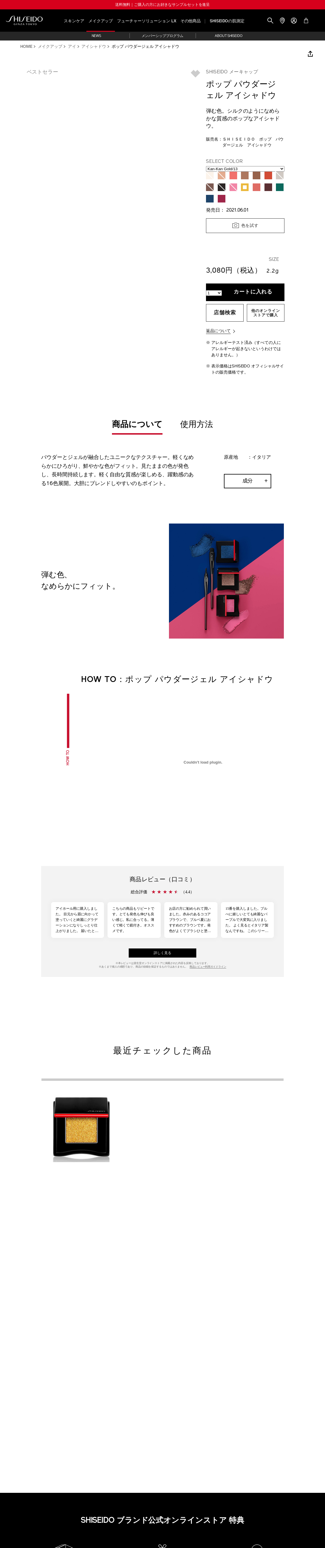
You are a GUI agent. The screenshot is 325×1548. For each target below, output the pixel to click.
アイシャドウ (93, 47)
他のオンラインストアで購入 (265, 313)
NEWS (96, 36)
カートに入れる (253, 292)
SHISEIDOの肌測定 (227, 21)
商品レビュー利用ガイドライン (208, 966)
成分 (247, 481)
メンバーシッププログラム (163, 36)
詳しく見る (162, 953)
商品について (137, 425)
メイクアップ (100, 21)
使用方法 (196, 425)
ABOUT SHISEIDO (228, 36)
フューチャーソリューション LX (146, 21)
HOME (26, 47)
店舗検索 (225, 313)
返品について (218, 331)
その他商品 (190, 21)
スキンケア (74, 21)
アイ (72, 47)
